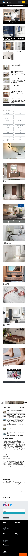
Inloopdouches (8, 125)
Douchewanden (8, 123)
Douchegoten (20, 120)
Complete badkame (8, 118)
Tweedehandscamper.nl (6, 545)
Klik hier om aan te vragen (22, 554)
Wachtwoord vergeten (5, 524)
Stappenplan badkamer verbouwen (9, 493)
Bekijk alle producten (14, 381)
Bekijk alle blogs (22, 407)
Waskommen (20, 135)
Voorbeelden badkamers (7, 479)
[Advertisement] (14, 392)
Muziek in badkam (20, 125)
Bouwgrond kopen (5, 546)
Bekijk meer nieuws (14, 105)
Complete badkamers (6, 497)
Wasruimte (8, 137)
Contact (16, 524)
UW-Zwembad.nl (5, 541)
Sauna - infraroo (20, 127)
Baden (20, 113)
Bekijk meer (23, 110)
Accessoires (8, 113)
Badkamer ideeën (8, 115)
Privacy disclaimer (5, 530)
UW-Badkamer (5, 534)
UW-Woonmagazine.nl (5, 540)
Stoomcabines (8, 130)
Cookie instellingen (5, 531)
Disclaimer (4, 529)
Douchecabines (20, 118)
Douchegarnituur (8, 120)
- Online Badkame (8, 111)
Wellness (8, 139)
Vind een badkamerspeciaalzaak (8, 475)
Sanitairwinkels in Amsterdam (18, 534)
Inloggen (4, 523)
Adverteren (16, 523)
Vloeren (20, 132)
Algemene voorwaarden (6, 528)
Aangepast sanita (19, 111)
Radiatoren (8, 127)
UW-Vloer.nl (4, 539)
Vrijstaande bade (19, 134)
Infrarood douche (19, 123)
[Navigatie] (4, 5)
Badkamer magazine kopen (7, 477)
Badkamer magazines (6, 458)
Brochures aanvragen (6, 495)
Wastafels (20, 137)
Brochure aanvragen (6, 517)
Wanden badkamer (8, 135)
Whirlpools (19, 139)
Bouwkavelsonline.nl (5, 542)
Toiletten (8, 132)
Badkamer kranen (20, 115)
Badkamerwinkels (5, 552)
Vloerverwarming (8, 134)
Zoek (24, 5)
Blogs (3, 553)
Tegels (20, 130)
